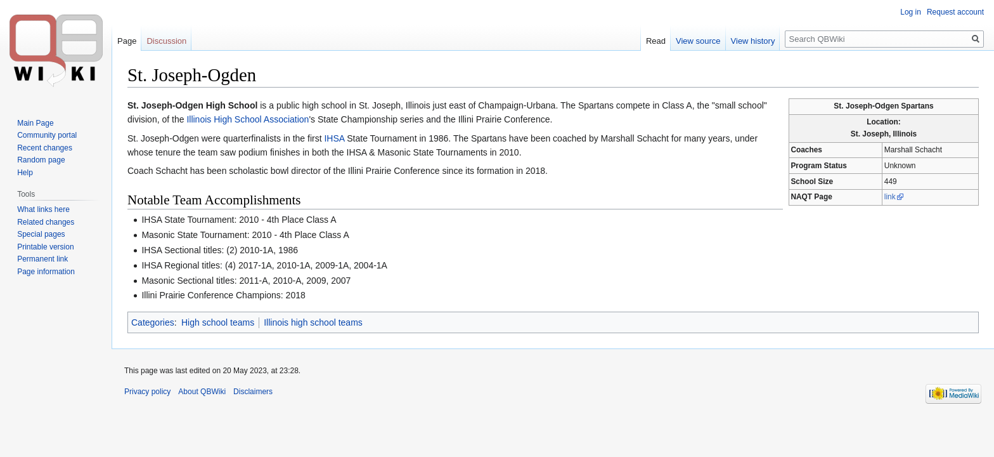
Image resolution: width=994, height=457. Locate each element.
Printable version (45, 246)
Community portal (47, 135)
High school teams (217, 322)
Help (25, 172)
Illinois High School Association (247, 119)
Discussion (166, 41)
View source (698, 41)
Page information (46, 271)
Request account (955, 12)
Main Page (35, 123)
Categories (152, 322)
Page (126, 41)
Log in (910, 12)
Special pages (41, 234)
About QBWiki (202, 391)
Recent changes (44, 147)
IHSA (334, 138)
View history (753, 41)
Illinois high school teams (313, 322)
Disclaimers (253, 391)
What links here (43, 209)
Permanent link (42, 259)
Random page (41, 160)
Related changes (45, 222)
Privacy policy (147, 391)
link (890, 196)
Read (656, 41)
